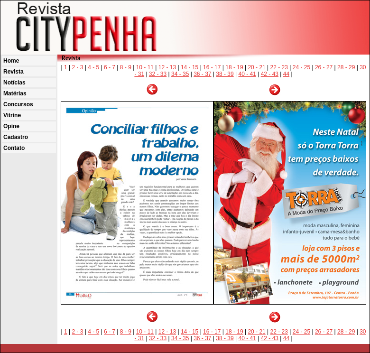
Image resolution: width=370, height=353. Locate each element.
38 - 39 (224, 74)
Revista (13, 71)
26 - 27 (324, 67)
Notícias (14, 82)
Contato (14, 148)
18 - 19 (234, 67)
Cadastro (15, 137)
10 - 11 (145, 67)
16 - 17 (212, 67)
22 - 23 (279, 67)
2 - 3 (77, 67)
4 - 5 (93, 67)
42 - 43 (269, 74)
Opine (11, 126)
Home (11, 60)
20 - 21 (256, 67)
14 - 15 (189, 67)
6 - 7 (109, 67)
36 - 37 (202, 74)
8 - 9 (125, 67)
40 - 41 (247, 74)
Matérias (15, 93)
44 (286, 74)
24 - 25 (301, 67)
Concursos (18, 104)
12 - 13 (167, 67)
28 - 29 (346, 67)
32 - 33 (157, 74)
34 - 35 (180, 74)
